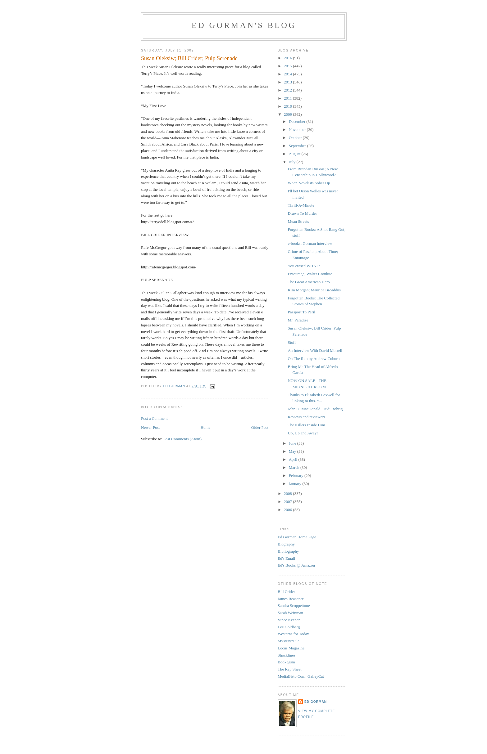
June (293, 443)
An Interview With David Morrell (315, 350)
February (296, 475)
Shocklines (286, 655)
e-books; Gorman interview (310, 243)
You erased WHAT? (304, 265)
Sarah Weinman (290, 612)
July (293, 161)
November (298, 129)
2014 (288, 74)
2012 (288, 90)
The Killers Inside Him (306, 425)
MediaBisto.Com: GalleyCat (301, 676)
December (298, 121)
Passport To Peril (301, 312)
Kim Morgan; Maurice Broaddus (314, 290)
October (296, 137)
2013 (288, 82)
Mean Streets (298, 221)
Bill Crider (286, 591)
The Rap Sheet (290, 669)
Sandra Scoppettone (294, 605)
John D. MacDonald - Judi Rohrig (315, 408)
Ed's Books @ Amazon (296, 565)
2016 (288, 58)
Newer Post (150, 427)
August (295, 153)
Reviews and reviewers (306, 417)
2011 (288, 98)
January (296, 483)
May (293, 451)
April (293, 459)
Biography (286, 544)
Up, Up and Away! (303, 433)
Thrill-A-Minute (301, 205)
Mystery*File (288, 641)
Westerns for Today (293, 633)
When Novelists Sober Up (309, 183)
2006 (288, 509)
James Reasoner (290, 598)
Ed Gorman (315, 701)
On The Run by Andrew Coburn (313, 358)
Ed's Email (286, 558)
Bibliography (288, 551)
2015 (288, 66)
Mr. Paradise (298, 320)
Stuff (292, 342)
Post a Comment (154, 418)
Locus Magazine (291, 648)
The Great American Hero (309, 282)
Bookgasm (286, 662)
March (294, 467)
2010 (288, 106)
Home (206, 427)
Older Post (259, 427)
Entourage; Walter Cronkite (310, 274)
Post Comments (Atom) (182, 439)
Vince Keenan (289, 619)
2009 (288, 114)
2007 (288, 501)
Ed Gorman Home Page (297, 537)
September (298, 145)
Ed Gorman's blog (244, 25)
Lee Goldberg (289, 627)
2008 (288, 493)
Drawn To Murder (302, 213)
